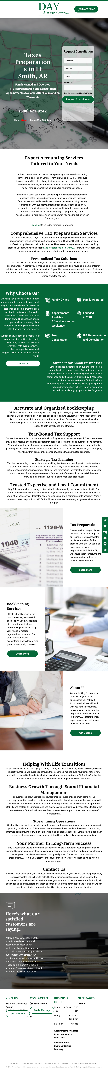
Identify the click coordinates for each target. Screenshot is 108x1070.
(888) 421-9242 (33, 111)
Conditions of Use (50, 1063)
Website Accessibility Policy (89, 1063)
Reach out (36, 225)
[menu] (101, 8)
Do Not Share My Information (31, 1063)
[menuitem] (88, 1004)
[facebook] (31, 1017)
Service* (68, 82)
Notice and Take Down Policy (68, 1063)
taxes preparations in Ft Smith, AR (59, 247)
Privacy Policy (13, 1063)
